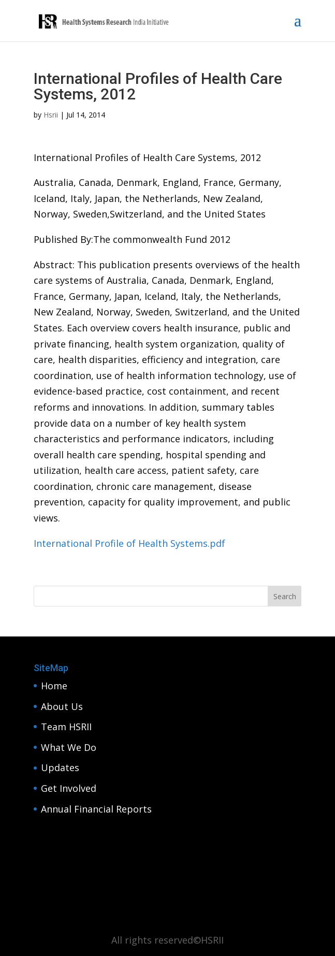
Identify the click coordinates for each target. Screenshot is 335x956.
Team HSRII (66, 726)
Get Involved (68, 788)
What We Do (68, 747)
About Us (62, 706)
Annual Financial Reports (96, 809)
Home (54, 685)
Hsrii (50, 115)
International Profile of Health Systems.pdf (129, 543)
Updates (60, 767)
